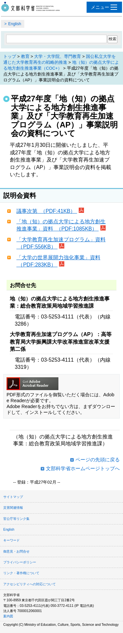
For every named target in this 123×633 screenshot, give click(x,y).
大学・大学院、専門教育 (57, 56)
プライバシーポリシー (19, 562)
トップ (9, 56)
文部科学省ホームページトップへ (83, 468)
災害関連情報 (13, 507)
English (14, 24)
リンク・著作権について (21, 573)
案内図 (8, 616)
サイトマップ (13, 497)
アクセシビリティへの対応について (29, 584)
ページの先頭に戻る (97, 459)
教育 (25, 56)
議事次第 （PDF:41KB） (46, 211)
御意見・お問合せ (16, 551)
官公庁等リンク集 (16, 519)
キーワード (11, 540)
